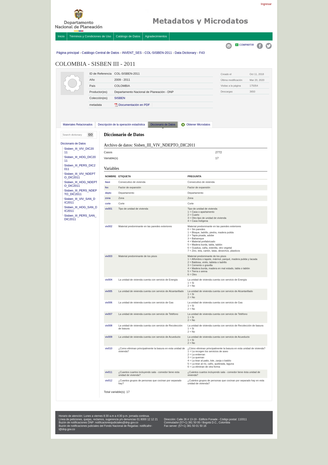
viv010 (108, 348)
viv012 (108, 380)
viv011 (108, 372)
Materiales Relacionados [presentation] (77, 124)
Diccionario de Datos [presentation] (162, 124)
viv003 (108, 256)
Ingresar (266, 4)
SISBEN (119, 98)
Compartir (246, 44)
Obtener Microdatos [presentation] (195, 124)
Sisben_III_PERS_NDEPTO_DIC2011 (80, 192)
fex (107, 187)
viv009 (108, 336)
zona (108, 198)
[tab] (77, 124)
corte (108, 203)
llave (107, 182)
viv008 (108, 325)
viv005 (108, 291)
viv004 (108, 279)
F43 (202, 52)
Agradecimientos (156, 36)
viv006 (108, 302)
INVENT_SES (132, 52)
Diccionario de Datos (73, 143)
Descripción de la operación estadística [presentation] (121, 124)
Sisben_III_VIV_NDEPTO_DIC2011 (79, 175)
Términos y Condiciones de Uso (90, 36)
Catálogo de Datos (128, 36)
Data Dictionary (185, 52)
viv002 (108, 226)
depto (108, 192)
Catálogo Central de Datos (100, 52)
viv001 (108, 208)
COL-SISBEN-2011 (158, 52)
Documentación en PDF (132, 104)
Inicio (61, 36)
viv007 (108, 314)
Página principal (67, 52)
